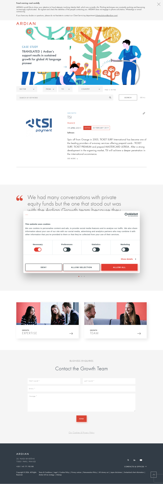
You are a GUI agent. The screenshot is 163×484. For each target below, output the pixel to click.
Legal (55, 472)
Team (94, 333)
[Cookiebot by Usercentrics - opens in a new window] (126, 215)
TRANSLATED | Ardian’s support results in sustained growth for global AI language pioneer (41, 57)
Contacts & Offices (134, 466)
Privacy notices (76, 472)
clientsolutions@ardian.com (106, 15)
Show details (127, 259)
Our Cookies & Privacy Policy (82, 432)
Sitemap (59, 475)
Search (127, 97)
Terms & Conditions (45, 472)
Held (106, 90)
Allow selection (81, 267)
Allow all (119, 267)
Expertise (29, 333)
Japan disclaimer (116, 472)
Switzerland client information (134, 472)
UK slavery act (104, 472)
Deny (44, 267)
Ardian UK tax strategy (46, 475)
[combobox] (90, 89)
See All (142, 97)
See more (71, 158)
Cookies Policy (64, 472)
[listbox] (26, 89)
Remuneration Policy (90, 472)
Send (81, 418)
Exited (113, 90)
